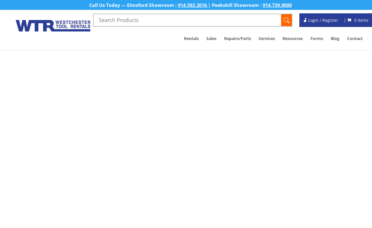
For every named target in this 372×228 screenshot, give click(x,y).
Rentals (191, 39)
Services (267, 39)
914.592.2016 (193, 5)
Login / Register (320, 20)
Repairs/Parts (237, 39)
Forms (316, 39)
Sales (211, 39)
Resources (292, 39)
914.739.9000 (277, 5)
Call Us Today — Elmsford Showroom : (133, 5)
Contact (355, 39)
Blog (335, 39)
